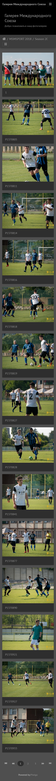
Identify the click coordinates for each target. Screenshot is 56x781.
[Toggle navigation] (50, 4)
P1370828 (11, 467)
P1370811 (11, 186)
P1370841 (11, 514)
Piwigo (34, 774)
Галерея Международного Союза (24, 4)
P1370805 (11, 139)
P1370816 (11, 279)
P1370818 (11, 326)
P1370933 (11, 748)
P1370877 (11, 561)
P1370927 (11, 701)
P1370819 (11, 373)
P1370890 (11, 607)
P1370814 (11, 233)
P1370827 (11, 420)
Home (4, 39)
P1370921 (11, 654)
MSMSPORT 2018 (20, 39)
